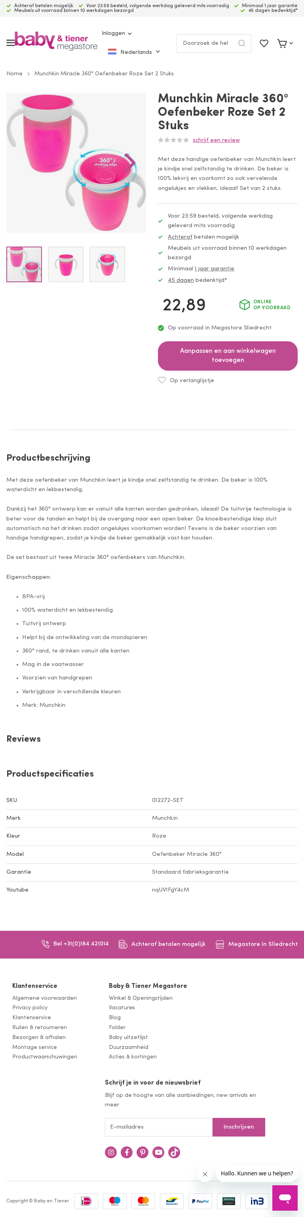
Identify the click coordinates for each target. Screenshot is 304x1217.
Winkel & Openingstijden (141, 998)
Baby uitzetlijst (128, 1038)
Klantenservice (34, 986)
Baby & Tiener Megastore (148, 986)
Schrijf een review (216, 141)
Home (14, 74)
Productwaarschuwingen (44, 1057)
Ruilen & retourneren (39, 1028)
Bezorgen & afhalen (39, 1038)
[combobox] (214, 43)
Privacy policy (30, 1008)
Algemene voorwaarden (44, 998)
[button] (130, 163)
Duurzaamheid (128, 1048)
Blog (115, 1018)
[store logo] (56, 43)
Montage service (34, 1048)
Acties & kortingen (133, 1057)
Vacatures (122, 1008)
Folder (117, 1028)
